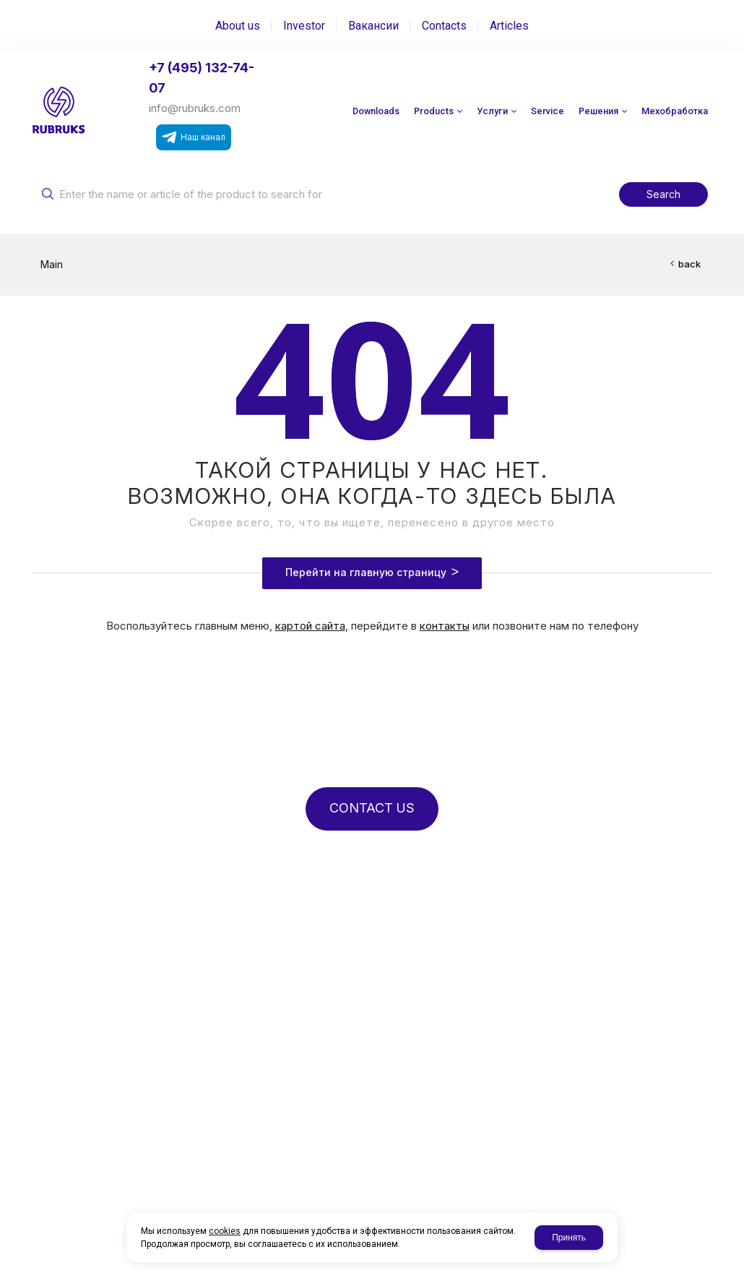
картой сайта (310, 626)
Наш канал (193, 137)
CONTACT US (372, 807)
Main (51, 264)
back (689, 264)
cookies (225, 1231)
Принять (569, 1238)
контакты (445, 626)
